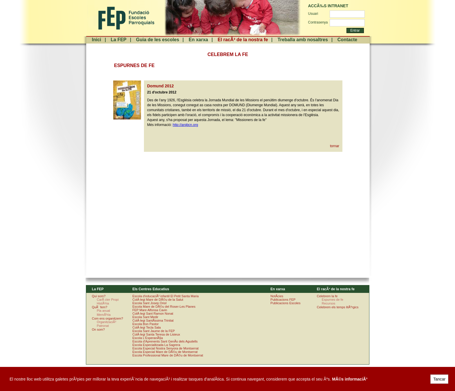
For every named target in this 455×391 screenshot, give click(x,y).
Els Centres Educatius (150, 289)
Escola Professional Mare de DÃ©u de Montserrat (167, 355)
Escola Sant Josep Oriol (149, 303)
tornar (334, 146)
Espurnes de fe (332, 299)
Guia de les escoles (157, 39)
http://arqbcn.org (185, 125)
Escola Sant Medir (145, 317)
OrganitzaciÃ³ (106, 322)
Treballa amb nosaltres (302, 39)
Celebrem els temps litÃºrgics (337, 307)
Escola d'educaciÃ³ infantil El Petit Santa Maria (165, 296)
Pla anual (103, 310)
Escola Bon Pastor (145, 324)
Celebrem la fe (327, 296)
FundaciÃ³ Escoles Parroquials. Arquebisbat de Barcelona (126, 18)
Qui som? (98, 296)
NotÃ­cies (276, 296)
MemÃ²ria (104, 314)
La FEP (119, 39)
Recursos (328, 303)
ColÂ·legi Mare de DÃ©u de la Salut (157, 299)
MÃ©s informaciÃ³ (349, 379)
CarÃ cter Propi (107, 299)
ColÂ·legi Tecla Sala (146, 327)
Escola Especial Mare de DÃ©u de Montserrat (165, 352)
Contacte (347, 39)
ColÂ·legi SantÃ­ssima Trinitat (153, 320)
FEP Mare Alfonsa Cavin (149, 310)
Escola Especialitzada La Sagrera (156, 345)
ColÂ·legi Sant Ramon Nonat (152, 313)
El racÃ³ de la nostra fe (243, 39)
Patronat (103, 325)
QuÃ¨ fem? (99, 307)
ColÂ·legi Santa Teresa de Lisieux (156, 334)
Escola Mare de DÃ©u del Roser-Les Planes (163, 306)
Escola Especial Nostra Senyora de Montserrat (165, 348)
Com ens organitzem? (107, 318)
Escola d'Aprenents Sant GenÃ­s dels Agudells (165, 341)
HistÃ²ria (103, 303)
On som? (98, 329)
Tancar (439, 379)
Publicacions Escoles (285, 303)
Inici (96, 39)
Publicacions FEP (282, 299)
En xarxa (198, 39)
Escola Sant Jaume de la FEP (153, 331)
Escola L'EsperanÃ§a (147, 338)
